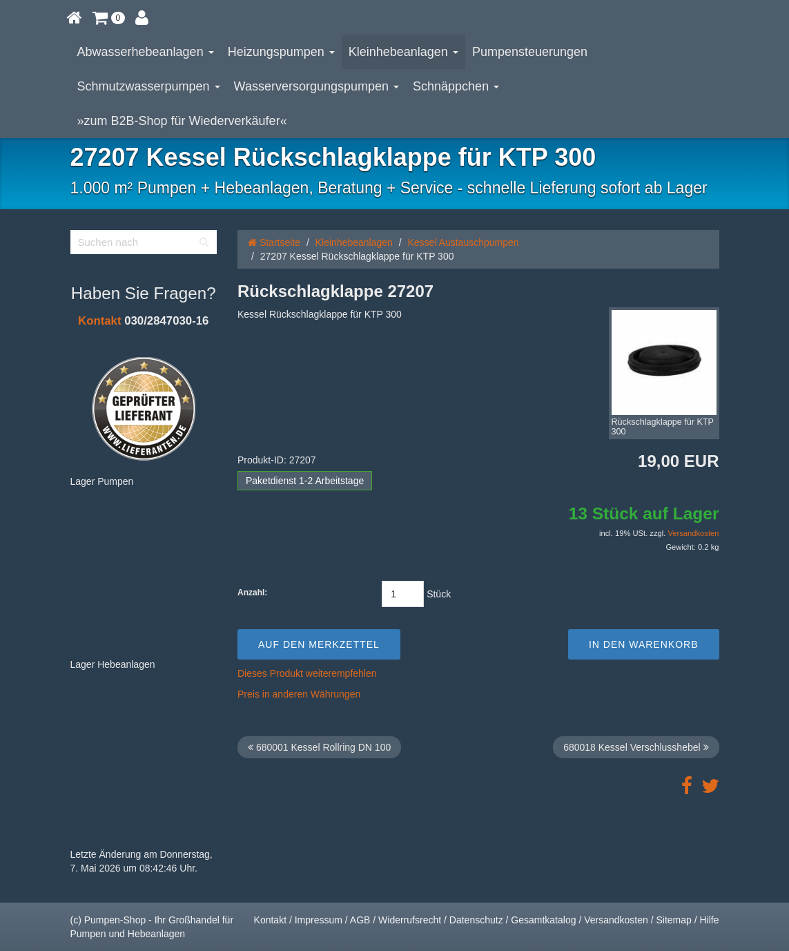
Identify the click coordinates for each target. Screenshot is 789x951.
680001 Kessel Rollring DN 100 (319, 747)
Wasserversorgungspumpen (316, 86)
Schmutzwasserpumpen (148, 86)
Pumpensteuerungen (529, 52)
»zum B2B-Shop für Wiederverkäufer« (182, 121)
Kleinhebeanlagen (403, 52)
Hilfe (709, 919)
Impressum (318, 919)
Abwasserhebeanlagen (145, 52)
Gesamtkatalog (543, 919)
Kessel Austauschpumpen (462, 242)
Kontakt (99, 320)
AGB (360, 919)
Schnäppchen (456, 86)
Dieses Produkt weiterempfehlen (307, 673)
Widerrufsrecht (409, 919)
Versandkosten (693, 533)
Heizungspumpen (281, 52)
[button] (109, 17)
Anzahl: (252, 592)
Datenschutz (476, 919)
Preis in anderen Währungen (298, 694)
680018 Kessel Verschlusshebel (635, 747)
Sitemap (673, 919)
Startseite (274, 242)
